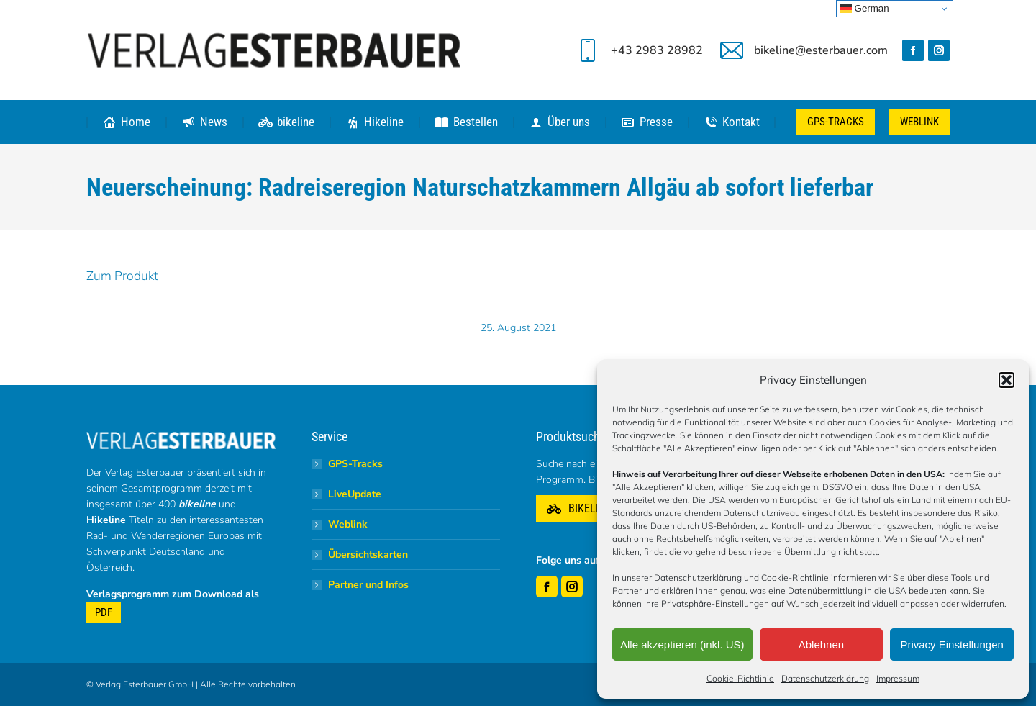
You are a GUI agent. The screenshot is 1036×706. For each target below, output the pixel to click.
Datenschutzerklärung (825, 678)
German (864, 8)
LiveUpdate (354, 494)
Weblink (348, 524)
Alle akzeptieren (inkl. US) (682, 644)
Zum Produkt (122, 275)
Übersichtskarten (368, 554)
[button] (1006, 380)
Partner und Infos (368, 585)
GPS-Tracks (355, 464)
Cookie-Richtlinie (740, 678)
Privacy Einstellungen (951, 644)
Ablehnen (821, 644)
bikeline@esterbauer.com (802, 50)
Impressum (897, 678)
